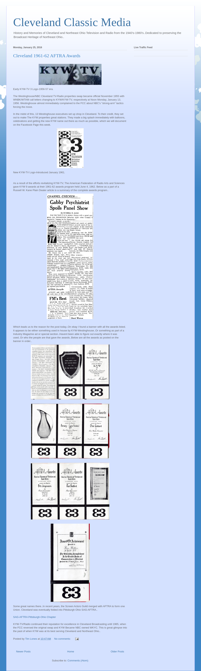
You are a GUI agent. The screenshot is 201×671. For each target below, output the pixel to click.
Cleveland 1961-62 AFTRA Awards (46, 55)
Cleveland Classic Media (72, 22)
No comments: (62, 638)
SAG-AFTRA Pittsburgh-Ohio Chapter (34, 617)
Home (70, 651)
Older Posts (117, 651)
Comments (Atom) (78, 660)
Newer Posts (23, 651)
